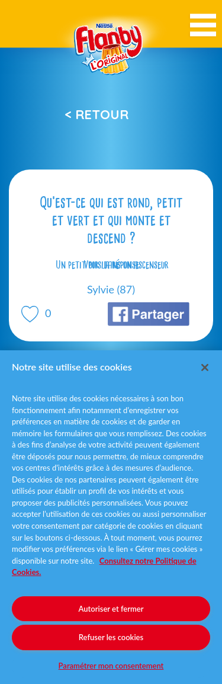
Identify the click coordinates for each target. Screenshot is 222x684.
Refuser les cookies (111, 637)
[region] (111, 517)
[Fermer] (205, 367)
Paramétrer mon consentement (111, 665)
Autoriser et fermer (111, 608)
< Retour (96, 114)
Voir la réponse (111, 264)
